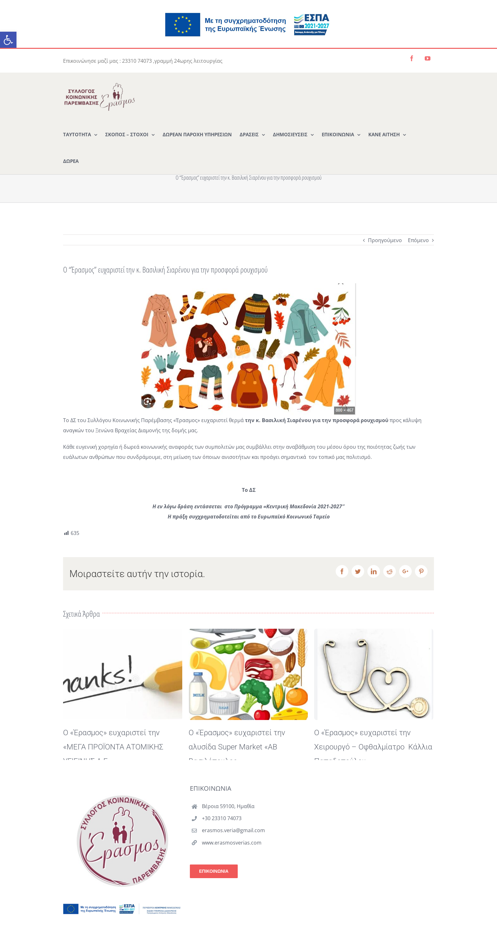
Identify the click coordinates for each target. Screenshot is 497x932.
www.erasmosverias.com (231, 861)
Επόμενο (418, 240)
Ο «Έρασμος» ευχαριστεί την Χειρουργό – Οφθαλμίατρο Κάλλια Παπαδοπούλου (373, 747)
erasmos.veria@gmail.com (233, 848)
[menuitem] (80, 134)
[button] (8, 40)
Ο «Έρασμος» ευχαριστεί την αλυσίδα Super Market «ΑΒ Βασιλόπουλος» (237, 747)
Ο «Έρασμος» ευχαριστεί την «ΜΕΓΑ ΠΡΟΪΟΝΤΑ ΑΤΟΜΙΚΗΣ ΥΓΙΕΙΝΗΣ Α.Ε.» (113, 747)
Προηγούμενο (385, 240)
